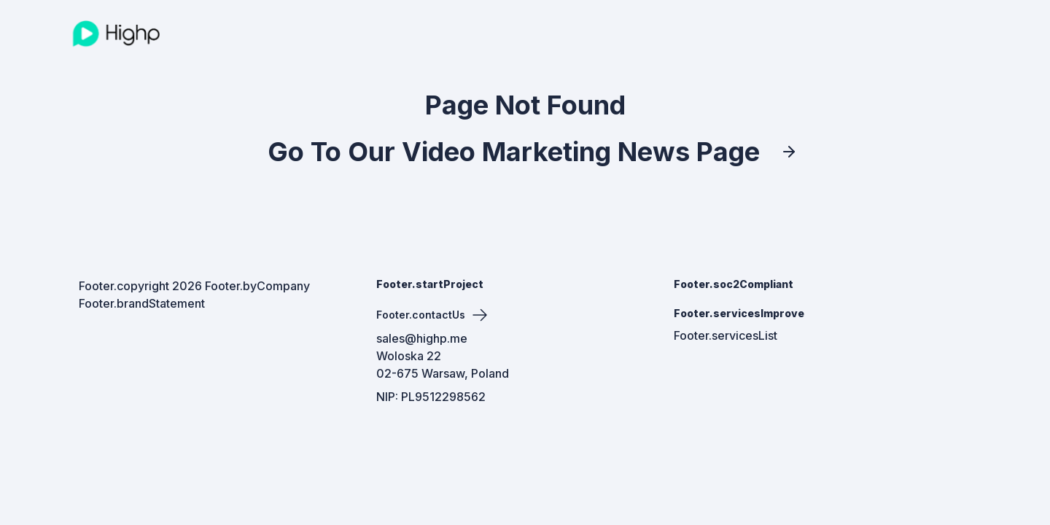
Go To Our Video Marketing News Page (525, 152)
